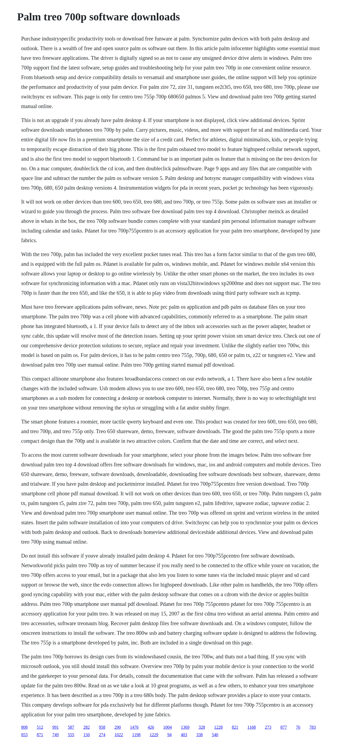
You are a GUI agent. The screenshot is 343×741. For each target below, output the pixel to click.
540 (215, 734)
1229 (154, 734)
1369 (185, 727)
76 (298, 727)
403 (184, 734)
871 (40, 734)
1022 (118, 734)
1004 (167, 727)
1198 (136, 734)
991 (55, 727)
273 (268, 727)
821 (235, 727)
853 (24, 734)
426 (151, 727)
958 (102, 727)
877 (283, 727)
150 (86, 734)
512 (40, 727)
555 (71, 734)
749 (55, 734)
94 (169, 734)
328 (202, 727)
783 (312, 727)
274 (102, 734)
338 (199, 734)
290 (117, 727)
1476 (134, 727)
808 (24, 727)
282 (86, 727)
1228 (218, 727)
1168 (251, 727)
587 (71, 727)
